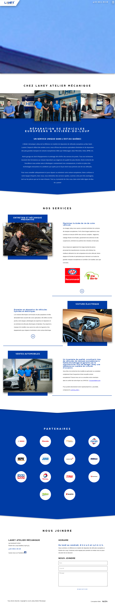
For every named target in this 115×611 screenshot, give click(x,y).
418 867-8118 (100, 2)
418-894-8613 (75, 390)
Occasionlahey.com (95, 380)
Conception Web (99, 601)
